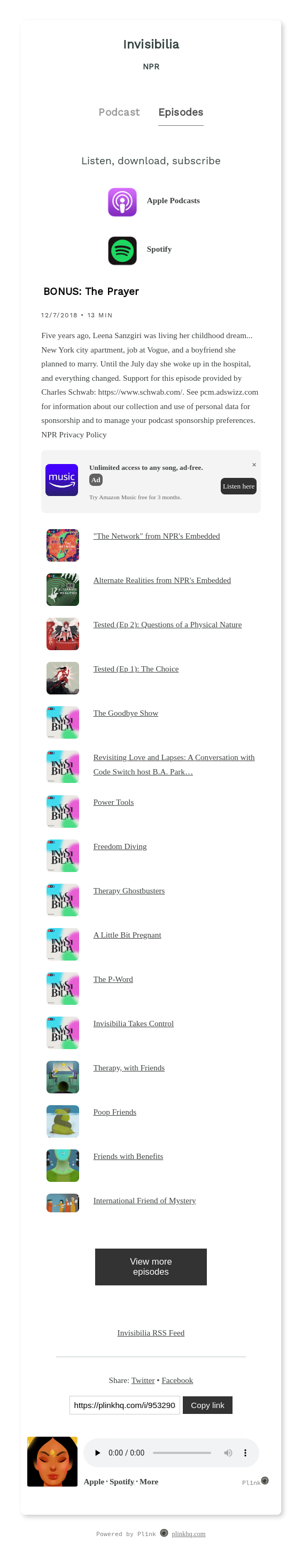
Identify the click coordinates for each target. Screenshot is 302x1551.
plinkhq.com (189, 1534)
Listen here (238, 486)
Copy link (207, 1405)
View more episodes (151, 1267)
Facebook (177, 1380)
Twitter (143, 1380)
